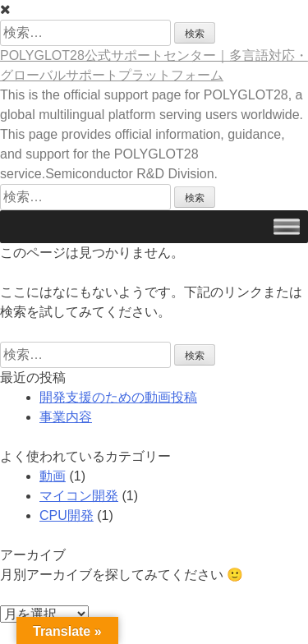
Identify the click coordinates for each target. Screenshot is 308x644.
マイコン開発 (78, 496)
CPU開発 (66, 515)
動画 (52, 476)
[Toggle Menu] (287, 226)
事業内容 (65, 417)
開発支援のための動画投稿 (118, 397)
